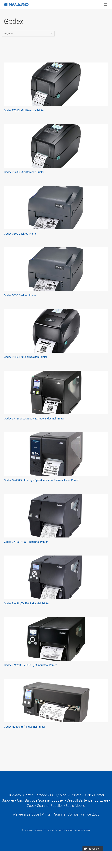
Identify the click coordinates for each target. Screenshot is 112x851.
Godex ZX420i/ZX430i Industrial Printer (26, 603)
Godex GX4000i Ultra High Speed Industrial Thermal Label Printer (41, 480)
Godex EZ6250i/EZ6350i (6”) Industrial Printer (30, 665)
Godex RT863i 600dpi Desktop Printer (25, 356)
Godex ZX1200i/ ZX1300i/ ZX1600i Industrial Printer (34, 418)
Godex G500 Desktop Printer (20, 233)
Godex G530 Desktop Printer (20, 295)
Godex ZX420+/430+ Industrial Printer (26, 541)
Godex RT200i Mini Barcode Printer (24, 110)
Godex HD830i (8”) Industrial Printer (24, 726)
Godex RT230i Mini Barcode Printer (24, 172)
